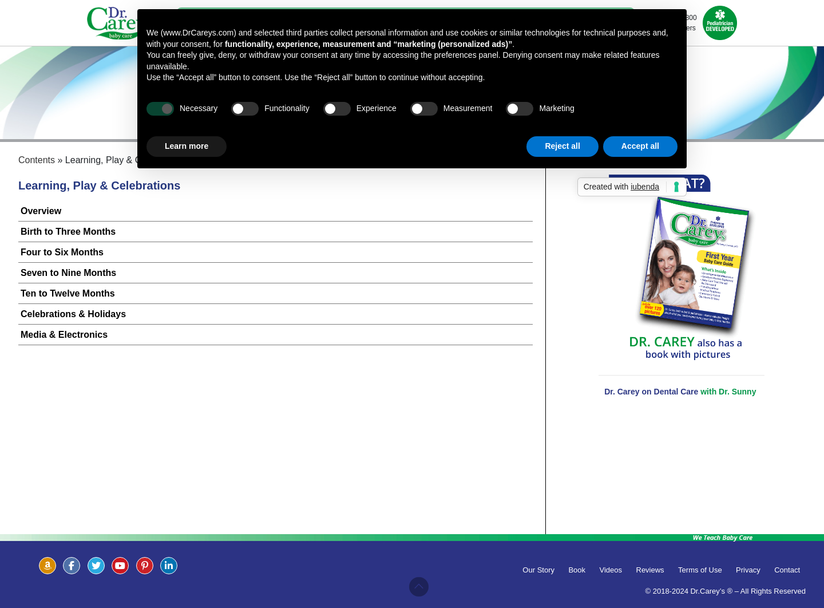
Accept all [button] (640, 146)
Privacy (748, 570)
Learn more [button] (186, 146)
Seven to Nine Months (68, 273)
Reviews (650, 570)
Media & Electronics (64, 334)
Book (576, 570)
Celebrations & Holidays (73, 314)
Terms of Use (700, 570)
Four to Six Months (62, 252)
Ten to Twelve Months (68, 293)
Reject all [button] (562, 146)
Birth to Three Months (68, 231)
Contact (787, 570)
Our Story (538, 570)
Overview (41, 211)
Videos (611, 570)
